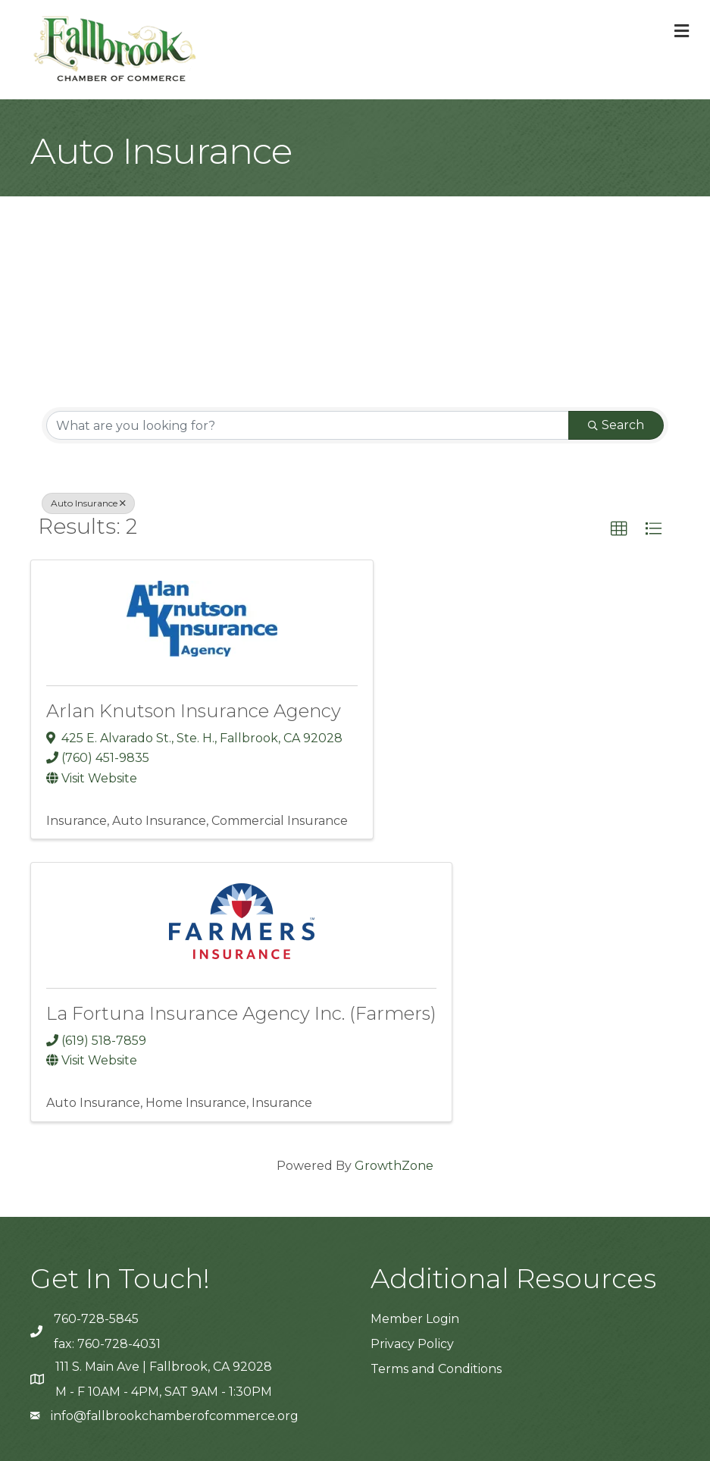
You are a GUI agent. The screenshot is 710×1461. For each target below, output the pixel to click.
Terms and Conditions (436, 1369)
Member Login (415, 1319)
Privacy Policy (412, 1344)
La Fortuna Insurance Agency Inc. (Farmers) (241, 1013)
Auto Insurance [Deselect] (88, 503)
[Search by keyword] (307, 425)
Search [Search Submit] (616, 425)
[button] (619, 529)
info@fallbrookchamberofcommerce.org (175, 1416)
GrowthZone (394, 1165)
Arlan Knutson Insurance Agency (193, 711)
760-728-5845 (96, 1319)
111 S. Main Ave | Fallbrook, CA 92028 (163, 1366)
